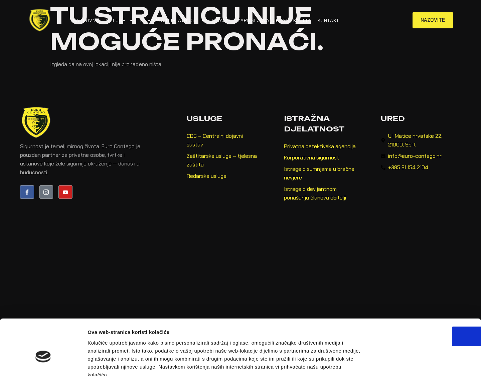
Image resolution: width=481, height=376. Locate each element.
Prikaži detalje (346, 363)
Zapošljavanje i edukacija (274, 20)
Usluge (120, 20)
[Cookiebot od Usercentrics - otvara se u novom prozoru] (43, 363)
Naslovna (86, 20)
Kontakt (328, 20)
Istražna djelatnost (172, 20)
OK (425, 297)
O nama (221, 20)
